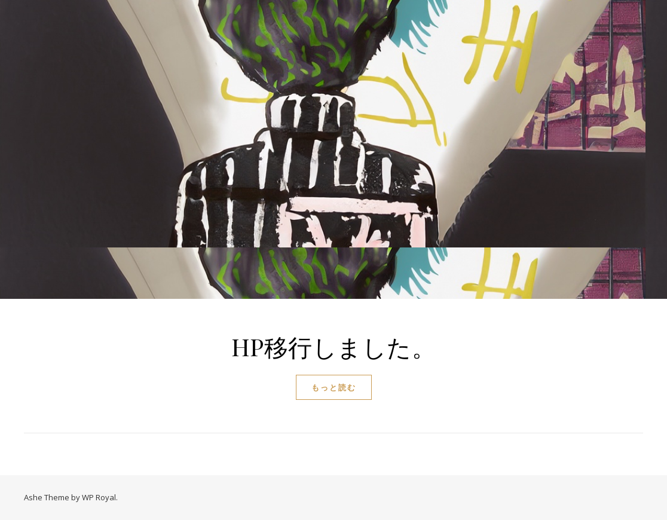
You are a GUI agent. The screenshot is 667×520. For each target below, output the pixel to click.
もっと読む (333, 387)
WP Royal (99, 497)
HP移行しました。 (333, 346)
